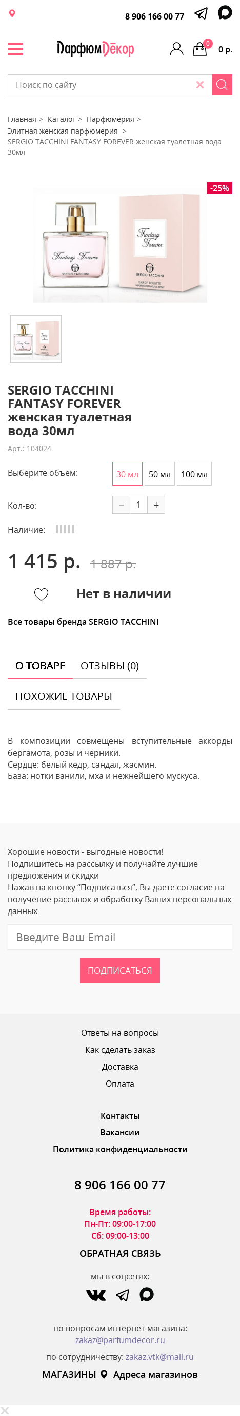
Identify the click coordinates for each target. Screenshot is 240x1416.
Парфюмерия (110, 119)
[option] (120, 245)
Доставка (120, 1066)
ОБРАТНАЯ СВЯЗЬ (120, 1253)
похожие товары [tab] (63, 696)
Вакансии (120, 1132)
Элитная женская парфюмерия (64, 131)
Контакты (120, 1116)
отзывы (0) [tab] (110, 666)
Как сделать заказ (120, 1049)
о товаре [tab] (40, 666)
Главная (22, 119)
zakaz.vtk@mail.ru (160, 1357)
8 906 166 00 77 (154, 16)
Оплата (120, 1083)
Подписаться (120, 970)
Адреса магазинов (148, 1374)
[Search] (222, 84)
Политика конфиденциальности (120, 1149)
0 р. (217, 47)
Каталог (61, 119)
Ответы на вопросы (120, 1032)
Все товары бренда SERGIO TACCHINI (83, 621)
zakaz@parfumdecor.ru (120, 1340)
